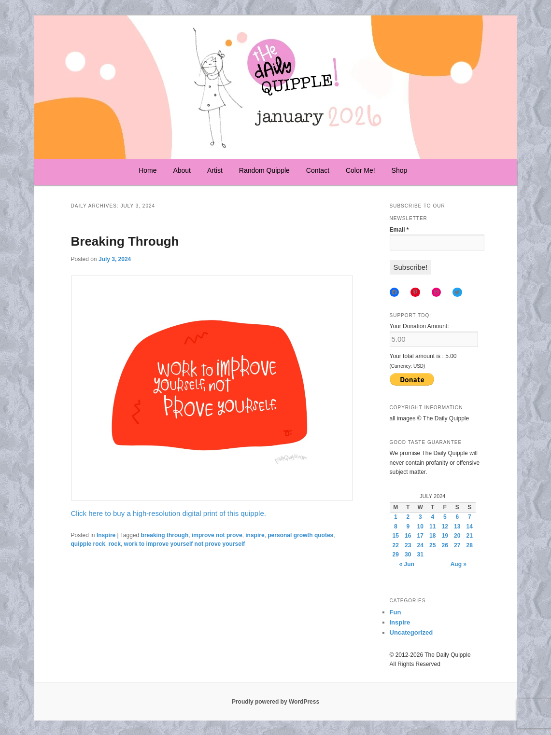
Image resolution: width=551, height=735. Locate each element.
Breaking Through (125, 241)
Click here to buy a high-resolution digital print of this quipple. (168, 513)
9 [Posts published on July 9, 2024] (408, 526)
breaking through (165, 535)
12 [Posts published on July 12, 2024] (445, 526)
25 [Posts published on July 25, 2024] (432, 545)
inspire (254, 535)
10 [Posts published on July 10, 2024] (420, 526)
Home (147, 170)
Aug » (458, 564)
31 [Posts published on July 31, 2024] (420, 554)
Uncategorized (411, 632)
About (182, 170)
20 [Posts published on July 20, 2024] (457, 535)
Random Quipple (264, 170)
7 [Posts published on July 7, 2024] (469, 516)
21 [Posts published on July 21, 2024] (469, 535)
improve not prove (217, 535)
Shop (400, 170)
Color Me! (360, 170)
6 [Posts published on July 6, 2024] (457, 516)
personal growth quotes (300, 535)
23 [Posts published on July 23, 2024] (408, 545)
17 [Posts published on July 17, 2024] (420, 535)
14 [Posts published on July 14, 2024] (469, 526)
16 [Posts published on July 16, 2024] (408, 535)
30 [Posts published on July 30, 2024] (408, 554)
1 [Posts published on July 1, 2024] (395, 516)
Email (399, 229)
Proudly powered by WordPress (275, 701)
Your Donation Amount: (419, 326)
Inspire (106, 535)
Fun (395, 612)
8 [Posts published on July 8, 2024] (395, 526)
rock (115, 544)
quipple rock (88, 544)
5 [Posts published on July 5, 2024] (445, 516)
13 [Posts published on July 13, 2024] (457, 526)
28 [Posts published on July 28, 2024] (469, 545)
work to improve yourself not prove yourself (184, 544)
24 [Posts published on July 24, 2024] (420, 545)
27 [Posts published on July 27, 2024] (457, 545)
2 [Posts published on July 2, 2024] (408, 516)
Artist (215, 170)
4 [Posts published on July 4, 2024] (432, 516)
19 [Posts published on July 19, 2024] (445, 535)
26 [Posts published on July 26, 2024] (445, 545)
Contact (317, 170)
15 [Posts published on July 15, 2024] (396, 535)
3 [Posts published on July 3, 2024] (420, 516)
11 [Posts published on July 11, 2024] (432, 526)
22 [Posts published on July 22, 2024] (396, 545)
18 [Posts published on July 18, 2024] (432, 535)
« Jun (406, 564)
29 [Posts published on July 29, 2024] (396, 554)
